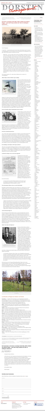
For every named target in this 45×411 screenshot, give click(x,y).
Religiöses (36, 174)
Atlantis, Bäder (36, 69)
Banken (35, 72)
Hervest (35, 122)
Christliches (36, 86)
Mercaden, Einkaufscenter (37, 150)
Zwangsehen (36, 217)
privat (35, 165)
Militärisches (36, 151)
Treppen (36, 201)
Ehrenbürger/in (36, 94)
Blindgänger (36, 77)
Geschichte (36, 112)
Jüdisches (36, 127)
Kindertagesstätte (37, 130)
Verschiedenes (36, 207)
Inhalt (9, 14)
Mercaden (36, 149)
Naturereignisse (36, 158)
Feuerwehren (36, 103)
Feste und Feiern (36, 102)
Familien (36, 99)
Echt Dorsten (36, 93)
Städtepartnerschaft (37, 196)
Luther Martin (36, 144)
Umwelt (36, 203)
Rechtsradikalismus (37, 116)
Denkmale (36, 90)
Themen (3, 14)
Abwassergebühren (37, 169)
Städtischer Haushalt (37, 170)
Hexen (35, 123)
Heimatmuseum (36, 121)
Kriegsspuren (36, 137)
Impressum (21, 14)
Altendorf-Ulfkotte (37, 66)
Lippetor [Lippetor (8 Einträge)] (19, 406)
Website (3, 393)
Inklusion (36, 183)
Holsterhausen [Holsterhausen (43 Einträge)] (14, 403)
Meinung (6, 14)
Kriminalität (36, 138)
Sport (35, 191)
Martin (35, 146)
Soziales (36, 189)
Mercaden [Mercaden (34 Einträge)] (17, 404)
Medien (35, 147)
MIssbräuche (36, 152)
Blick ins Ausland (37, 76)
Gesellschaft (36, 114)
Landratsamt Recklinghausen (38, 140)
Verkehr (35, 206)
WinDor (36, 213)
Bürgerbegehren (36, 83)
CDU (35, 85)
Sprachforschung (36, 193)
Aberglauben (36, 63)
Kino (35, 131)
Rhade (35, 175)
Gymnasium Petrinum (37, 119)
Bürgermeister (36, 84)
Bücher (35, 80)
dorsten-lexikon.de (26, 404)
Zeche (35, 215)
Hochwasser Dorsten (37, 124)
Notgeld (36, 159)
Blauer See (36, 74)
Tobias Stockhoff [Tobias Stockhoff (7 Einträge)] (13, 404)
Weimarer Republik (37, 211)
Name (3, 388)
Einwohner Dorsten (37, 95)
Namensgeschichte (37, 156)
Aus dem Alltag (36, 70)
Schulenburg (36, 180)
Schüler (36, 185)
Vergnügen (36, 205)
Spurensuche (36, 194)
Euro (35, 98)
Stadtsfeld (36, 197)
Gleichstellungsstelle (37, 118)
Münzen (36, 154)
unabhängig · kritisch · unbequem (6, 2)
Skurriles (36, 188)
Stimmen (12, 14)
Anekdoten (36, 67)
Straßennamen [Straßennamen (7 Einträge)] (18, 403)
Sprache (36, 192)
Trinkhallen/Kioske (37, 202)
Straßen (35, 198)
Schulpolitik (36, 182)
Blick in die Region (37, 75)
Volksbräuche (36, 208)
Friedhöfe (36, 107)
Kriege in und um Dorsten (37, 135)
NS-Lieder (36, 160)
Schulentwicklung (37, 184)
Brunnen (36, 79)
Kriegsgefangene (36, 136)
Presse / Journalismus (37, 164)
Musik (35, 155)
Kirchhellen (36, 133)
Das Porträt (36, 88)
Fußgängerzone (36, 109)
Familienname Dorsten (37, 100)
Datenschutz (25, 14)
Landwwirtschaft (36, 141)
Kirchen (36, 132)
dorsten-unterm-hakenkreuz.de (27, 403)
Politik (35, 163)
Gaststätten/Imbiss (37, 110)
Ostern (35, 161)
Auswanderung (36, 71)
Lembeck (36, 142)
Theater (35, 199)
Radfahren (36, 166)
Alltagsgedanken (36, 65)
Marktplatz (36, 145)
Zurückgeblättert (36, 216)
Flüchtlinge (36, 104)
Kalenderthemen (36, 128)
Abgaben (36, 168)
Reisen (35, 173)
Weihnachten (36, 210)
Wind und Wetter (36, 212)
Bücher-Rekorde (36, 81)
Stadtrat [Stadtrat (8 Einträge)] (21, 403)
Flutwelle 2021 (36, 105)
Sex (35, 187)
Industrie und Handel (37, 126)
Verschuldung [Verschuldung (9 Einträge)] (19, 405)
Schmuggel (36, 178)
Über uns (15, 14)
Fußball (35, 108)
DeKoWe (36, 89)
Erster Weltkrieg (36, 97)
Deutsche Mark (36, 91)
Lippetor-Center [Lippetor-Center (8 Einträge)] (15, 405)
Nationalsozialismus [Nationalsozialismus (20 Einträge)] (15, 406)
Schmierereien (36, 177)
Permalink (15, 339)
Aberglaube (36, 62)
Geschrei (36, 113)
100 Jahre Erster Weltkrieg (38, 61)
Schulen (36, 179)
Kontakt (18, 14)
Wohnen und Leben (37, 117)
